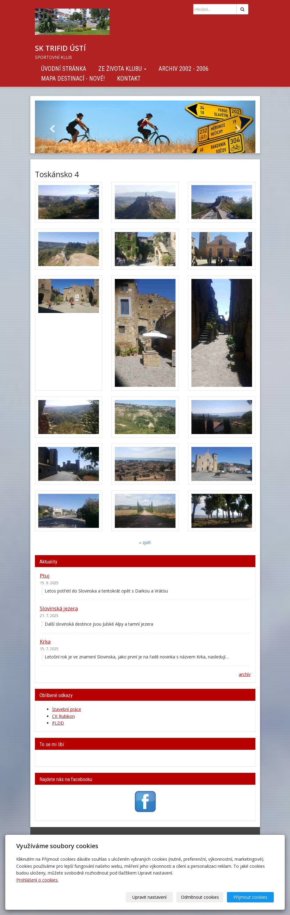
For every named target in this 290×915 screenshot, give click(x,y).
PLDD (58, 723)
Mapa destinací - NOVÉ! (73, 78)
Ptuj (45, 575)
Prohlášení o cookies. (37, 880)
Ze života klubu (122, 68)
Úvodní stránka (63, 68)
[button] (51, 127)
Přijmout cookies (250, 897)
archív (244, 674)
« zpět (145, 542)
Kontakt (129, 78)
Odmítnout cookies (200, 897)
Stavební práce (66, 709)
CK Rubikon (63, 716)
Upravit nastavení (149, 897)
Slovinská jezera (59, 608)
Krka (45, 641)
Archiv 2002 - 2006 (184, 68)
